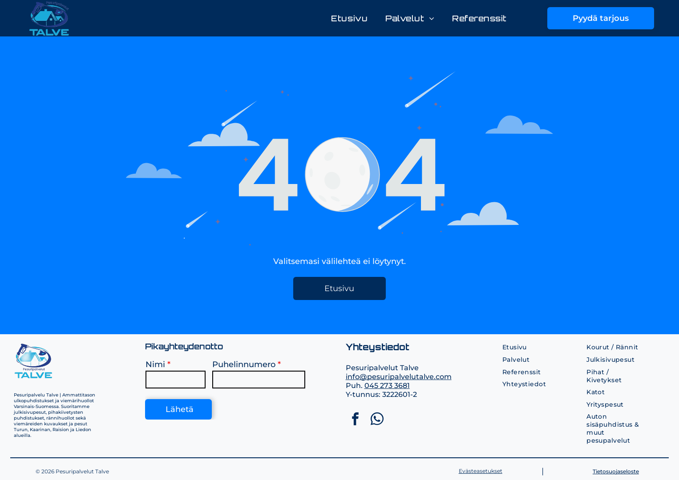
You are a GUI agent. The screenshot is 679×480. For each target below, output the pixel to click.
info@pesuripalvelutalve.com (399, 376)
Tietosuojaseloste (616, 471)
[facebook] (355, 420)
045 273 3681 (387, 385)
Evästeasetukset (480, 471)
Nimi (155, 364)
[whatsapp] (377, 420)
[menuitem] (349, 18)
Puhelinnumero (243, 364)
